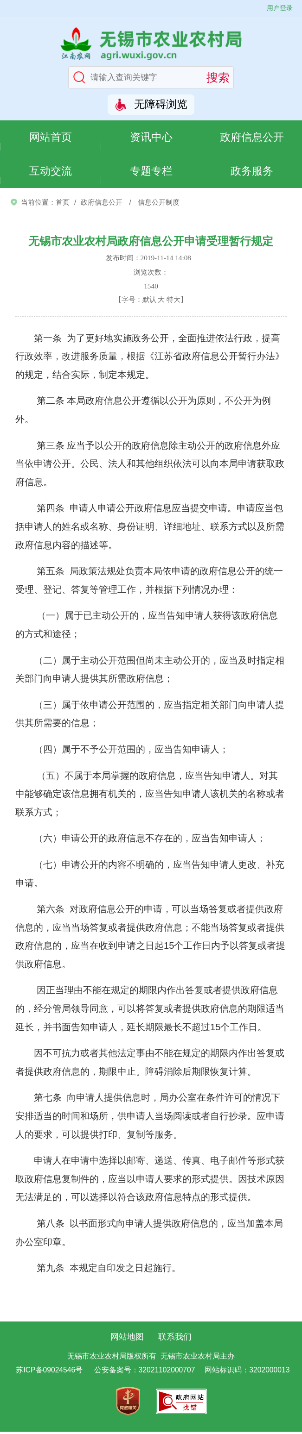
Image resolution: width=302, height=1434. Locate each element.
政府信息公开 (252, 137)
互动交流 (50, 172)
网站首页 (50, 137)
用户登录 (280, 8)
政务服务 (252, 172)
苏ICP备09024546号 (49, 1372)
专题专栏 (151, 172)
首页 (63, 204)
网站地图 (127, 1339)
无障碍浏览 (160, 104)
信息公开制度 (159, 204)
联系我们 (175, 1339)
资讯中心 (151, 137)
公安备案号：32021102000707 (144, 1372)
